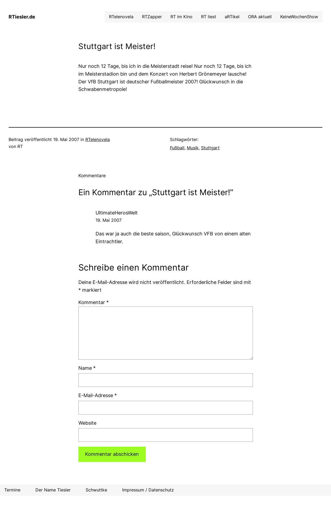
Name (87, 368)
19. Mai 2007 (109, 220)
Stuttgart (210, 147)
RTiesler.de (22, 17)
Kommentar (93, 302)
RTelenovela (97, 139)
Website (87, 423)
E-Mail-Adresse (97, 395)
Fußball (177, 147)
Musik (193, 147)
